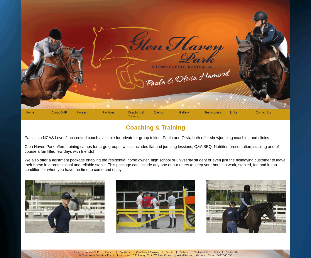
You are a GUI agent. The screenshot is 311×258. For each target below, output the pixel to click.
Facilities (108, 112)
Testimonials (213, 112)
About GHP (59, 112)
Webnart (201, 255)
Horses (82, 112)
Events (158, 112)
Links (233, 112)
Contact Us (263, 112)
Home (30, 112)
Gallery (184, 112)
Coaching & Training (136, 114)
